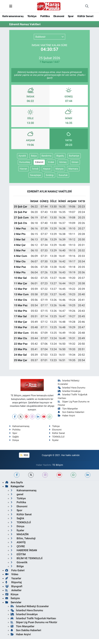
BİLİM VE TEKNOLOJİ (26, 558)
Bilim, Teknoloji (23, 538)
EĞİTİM (18, 554)
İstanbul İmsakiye (69, 391)
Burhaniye (74, 155)
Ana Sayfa (14, 482)
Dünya (14, 440)
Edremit (39, 162)
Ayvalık (22, 155)
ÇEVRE (18, 546)
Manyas (59, 168)
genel (17, 494)
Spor (71, 16)
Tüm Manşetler (68, 408)
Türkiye (32, 16)
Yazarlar (13, 578)
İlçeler (54, 440)
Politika (45, 16)
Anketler (13, 590)
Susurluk (63, 175)
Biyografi (13, 586)
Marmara (73, 168)
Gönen (75, 162)
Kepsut (46, 168)
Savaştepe (35, 175)
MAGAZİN (20, 534)
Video (11, 574)
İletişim (12, 598)
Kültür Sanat (85, 16)
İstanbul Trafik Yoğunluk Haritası (33, 618)
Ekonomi (58, 16)
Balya (34, 155)
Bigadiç (60, 155)
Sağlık (14, 436)
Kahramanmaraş (12, 16)
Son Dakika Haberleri (71, 412)
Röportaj (13, 582)
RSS (24, 455)
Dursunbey (24, 162)
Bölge (17, 566)
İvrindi (35, 168)
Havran (23, 168)
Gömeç (63, 162)
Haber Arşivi (66, 415)
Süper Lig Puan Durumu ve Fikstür (34, 622)
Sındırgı (50, 175)
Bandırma (46, 155)
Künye (11, 594)
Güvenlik (19, 562)
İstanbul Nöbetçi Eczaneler (30, 606)
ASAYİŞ (18, 542)
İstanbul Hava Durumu (71, 387)
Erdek (51, 162)
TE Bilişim (57, 465)
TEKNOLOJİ (56, 436)
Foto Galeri (15, 570)
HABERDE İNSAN (24, 550)
